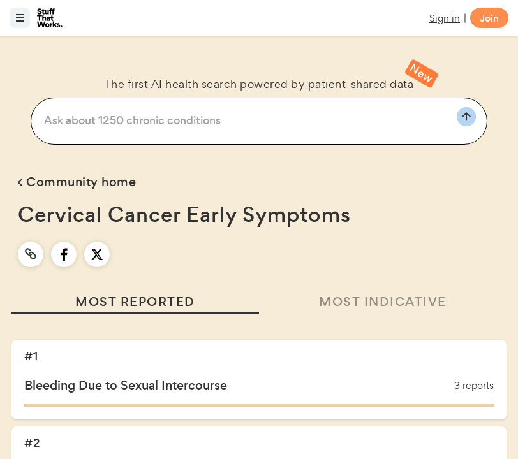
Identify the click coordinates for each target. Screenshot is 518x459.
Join (489, 18)
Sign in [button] (444, 18)
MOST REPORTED (135, 301)
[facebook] (64, 254)
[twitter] (97, 254)
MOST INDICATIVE (383, 301)
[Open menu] (20, 18)
